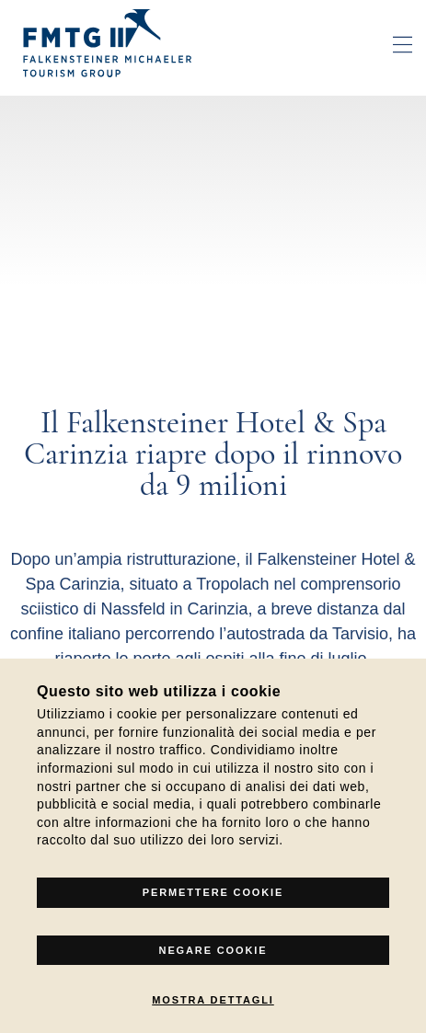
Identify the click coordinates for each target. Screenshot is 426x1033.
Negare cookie (213, 950)
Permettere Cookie (213, 892)
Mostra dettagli (213, 999)
